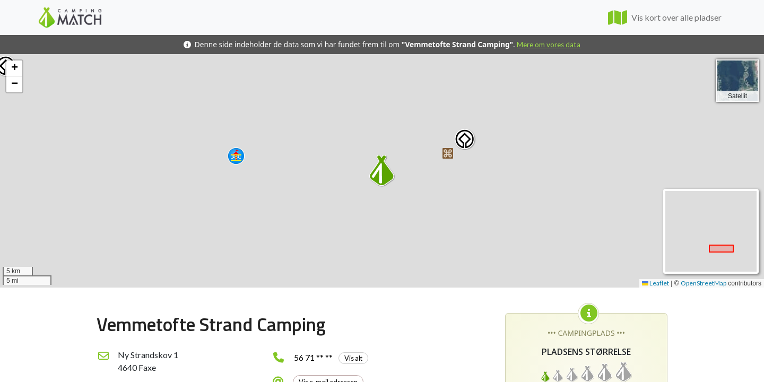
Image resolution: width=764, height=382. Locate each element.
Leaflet (655, 283)
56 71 (331, 357)
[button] (236, 155)
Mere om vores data (548, 44)
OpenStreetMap (703, 283)
